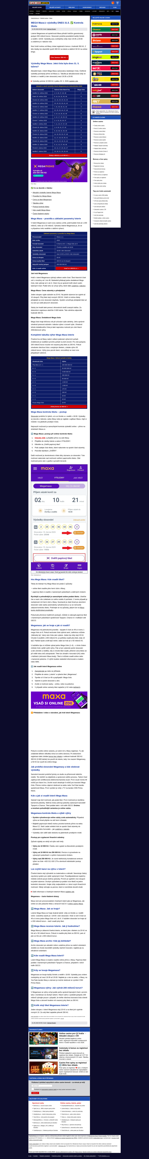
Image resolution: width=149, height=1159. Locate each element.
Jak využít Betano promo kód (101, 198)
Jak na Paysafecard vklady (101, 203)
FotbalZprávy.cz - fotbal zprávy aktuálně (43, 1111)
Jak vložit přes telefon (99, 206)
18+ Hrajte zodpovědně (90, 1156)
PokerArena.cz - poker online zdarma (70, 1114)
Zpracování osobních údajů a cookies (72, 1156)
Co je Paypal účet (98, 212)
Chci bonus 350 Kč (58, 57)
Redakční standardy (45, 1156)
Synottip (44, 11)
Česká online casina (99, 125)
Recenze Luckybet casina (100, 142)
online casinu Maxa (75, 904)
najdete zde (73, 81)
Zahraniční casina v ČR (100, 209)
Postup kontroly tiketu (41, 207)
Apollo (69, 11)
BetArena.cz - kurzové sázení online (42, 1105)
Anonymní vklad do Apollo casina (102, 221)
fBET (112, 11)
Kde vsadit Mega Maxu (41, 210)
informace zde (62, 1146)
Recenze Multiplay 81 (99, 154)
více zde (62, 1018)
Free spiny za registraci (100, 177)
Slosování (34, 416)
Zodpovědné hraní (98, 1138)
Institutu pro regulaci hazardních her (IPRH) (66, 1138)
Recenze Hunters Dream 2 (101, 151)
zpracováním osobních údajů (49, 1089)
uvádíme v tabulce (78, 286)
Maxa (117, 11)
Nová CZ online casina (100, 128)
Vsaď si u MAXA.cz (70, 268)
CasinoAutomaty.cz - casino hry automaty (72, 1111)
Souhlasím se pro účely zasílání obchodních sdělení (55, 1089)
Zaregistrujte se (41, 671)
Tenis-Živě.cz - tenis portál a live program (43, 1117)
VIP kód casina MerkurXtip (101, 201)
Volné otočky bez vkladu (100, 183)
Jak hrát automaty (98, 215)
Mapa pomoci (78, 1152)
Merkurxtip (102, 11)
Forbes (81, 11)
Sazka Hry (51, 11)
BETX (108, 11)
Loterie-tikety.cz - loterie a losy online (70, 1108)
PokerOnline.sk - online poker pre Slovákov (72, 1130)
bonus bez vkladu (55, 756)
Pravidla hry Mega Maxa (42, 196)
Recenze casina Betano (100, 137)
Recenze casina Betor (99, 131)
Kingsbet (38, 13)
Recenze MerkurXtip (99, 134)
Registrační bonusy (99, 166)
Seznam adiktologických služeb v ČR (65, 1152)
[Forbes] (112, 62)
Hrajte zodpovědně (34, 1016)
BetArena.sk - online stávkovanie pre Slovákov (45, 1122)
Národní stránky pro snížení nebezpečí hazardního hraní (97, 1152)
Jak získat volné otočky (100, 186)
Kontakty (35, 1156)
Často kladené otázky (41, 214)
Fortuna (31, 11)
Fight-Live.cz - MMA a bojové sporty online (44, 1108)
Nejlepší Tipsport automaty (101, 145)
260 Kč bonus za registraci (101, 174)
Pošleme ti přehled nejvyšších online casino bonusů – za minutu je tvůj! (58, 1082)
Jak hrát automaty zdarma (100, 223)
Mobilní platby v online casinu (101, 218)
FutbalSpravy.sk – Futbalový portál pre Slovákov (45, 1130)
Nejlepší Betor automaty (100, 148)
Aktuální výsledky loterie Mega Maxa (47, 193)
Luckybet (94, 11)
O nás (29, 1156)
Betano (75, 11)
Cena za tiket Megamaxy (42, 200)
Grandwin (87, 11)
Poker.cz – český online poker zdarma (71, 1117)
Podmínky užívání (56, 1156)
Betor (63, 11)
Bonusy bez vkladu (99, 163)
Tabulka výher (38, 203)
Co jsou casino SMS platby (101, 195)
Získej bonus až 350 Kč (58, 406)
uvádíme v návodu (62, 829)
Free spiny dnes (98, 180)
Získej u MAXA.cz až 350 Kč (58, 155)
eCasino (31, 13)
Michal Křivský (51, 29)
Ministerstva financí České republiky (97, 1136)
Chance (58, 11)
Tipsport (38, 11)
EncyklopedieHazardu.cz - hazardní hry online (73, 1105)
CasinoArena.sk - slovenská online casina (72, 1127)
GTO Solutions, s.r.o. (104, 1156)
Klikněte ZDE (40, 438)
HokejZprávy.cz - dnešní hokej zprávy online (44, 1114)
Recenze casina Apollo (100, 140)
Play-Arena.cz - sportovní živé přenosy (71, 1124)
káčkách (76, 687)
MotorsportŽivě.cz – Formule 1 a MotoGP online (45, 1120)
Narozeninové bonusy (99, 169)
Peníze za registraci (99, 171)
